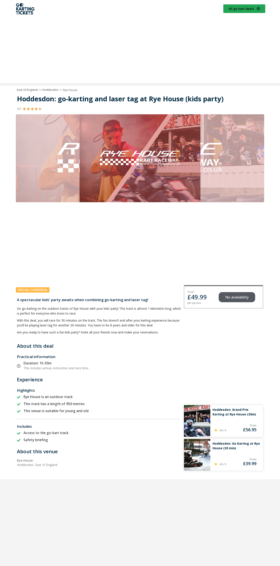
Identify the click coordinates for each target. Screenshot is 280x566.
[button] (237, 297)
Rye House (70, 90)
